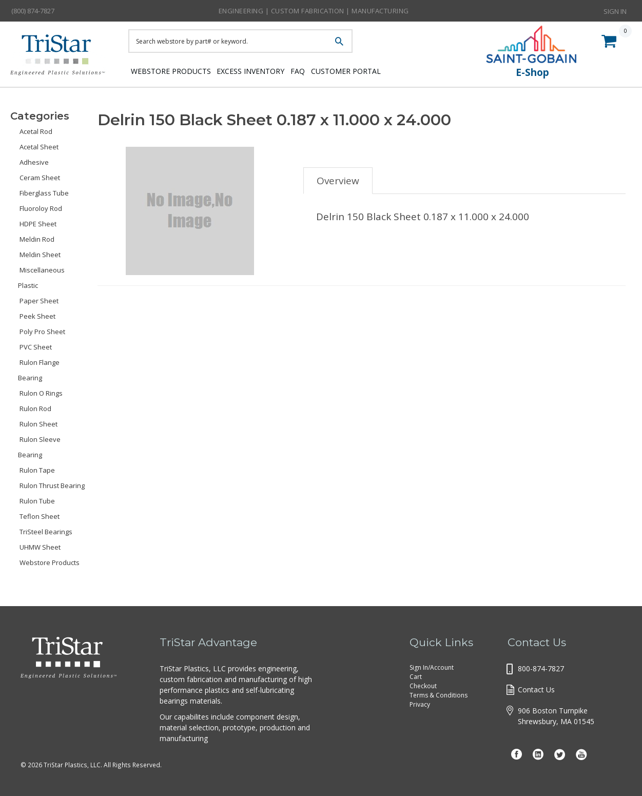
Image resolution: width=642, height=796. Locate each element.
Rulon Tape (37, 470)
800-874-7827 (541, 668)
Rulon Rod (35, 408)
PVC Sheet (36, 347)
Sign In (615, 10)
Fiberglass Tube (44, 193)
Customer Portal (372, 70)
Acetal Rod (36, 131)
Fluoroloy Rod (41, 208)
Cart (416, 676)
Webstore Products (168, 70)
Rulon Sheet (38, 424)
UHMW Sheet (40, 547)
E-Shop (532, 72)
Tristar (61, 57)
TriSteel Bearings (46, 531)
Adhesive (34, 162)
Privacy (420, 704)
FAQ (315, 70)
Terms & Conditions (439, 695)
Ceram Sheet (40, 177)
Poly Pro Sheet (42, 331)
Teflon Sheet (40, 516)
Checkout (423, 686)
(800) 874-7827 (32, 10)
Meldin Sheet (40, 254)
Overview (338, 180)
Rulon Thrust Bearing (52, 485)
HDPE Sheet (38, 223)
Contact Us (536, 689)
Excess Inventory (258, 70)
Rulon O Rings (41, 393)
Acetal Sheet (39, 146)
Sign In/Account (432, 667)
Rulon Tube (37, 501)
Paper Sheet (39, 300)
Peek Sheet (37, 316)
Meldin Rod (37, 239)
